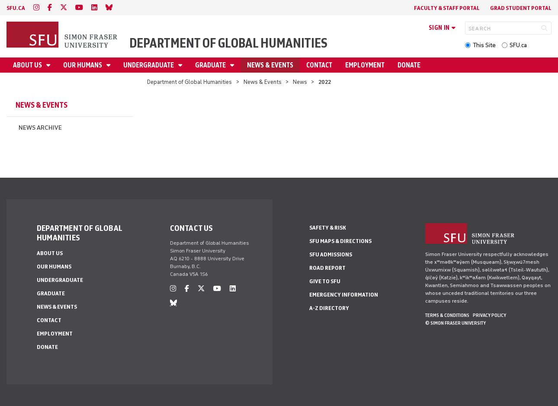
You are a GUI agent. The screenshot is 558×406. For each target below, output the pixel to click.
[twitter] (63, 7)
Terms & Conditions (447, 315)
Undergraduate (149, 65)
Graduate (211, 65)
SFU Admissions (330, 254)
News (300, 82)
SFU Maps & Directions (340, 241)
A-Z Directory (329, 308)
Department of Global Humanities (228, 43)
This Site (484, 45)
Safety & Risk (327, 227)
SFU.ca (518, 45)
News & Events (270, 65)
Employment (365, 65)
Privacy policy (489, 315)
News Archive (40, 127)
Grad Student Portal (521, 8)
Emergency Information (343, 294)
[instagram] (36, 7)
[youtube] (79, 7)
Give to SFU (324, 281)
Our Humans (83, 65)
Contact (319, 65)
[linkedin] (94, 7)
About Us (28, 65)
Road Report (327, 268)
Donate (409, 65)
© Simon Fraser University (455, 323)
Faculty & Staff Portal (447, 8)
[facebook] (50, 7)
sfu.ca (15, 8)
